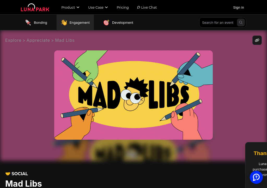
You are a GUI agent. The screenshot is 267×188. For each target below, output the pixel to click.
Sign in (238, 7)
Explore (13, 40)
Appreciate (38, 40)
